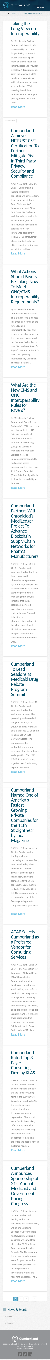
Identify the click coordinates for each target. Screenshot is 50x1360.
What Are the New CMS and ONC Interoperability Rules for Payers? (25, 397)
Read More (18, 107)
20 (34, 1299)
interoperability (10, 121)
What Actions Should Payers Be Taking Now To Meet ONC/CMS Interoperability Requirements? (25, 287)
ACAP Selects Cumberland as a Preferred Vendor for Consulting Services (25, 944)
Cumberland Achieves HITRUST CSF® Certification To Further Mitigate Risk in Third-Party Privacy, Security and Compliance (25, 153)
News (9, 1316)
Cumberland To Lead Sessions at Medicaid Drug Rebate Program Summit (24, 679)
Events (10, 1323)
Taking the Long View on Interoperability (25, 29)
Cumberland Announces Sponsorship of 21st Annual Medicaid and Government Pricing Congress (24, 1186)
